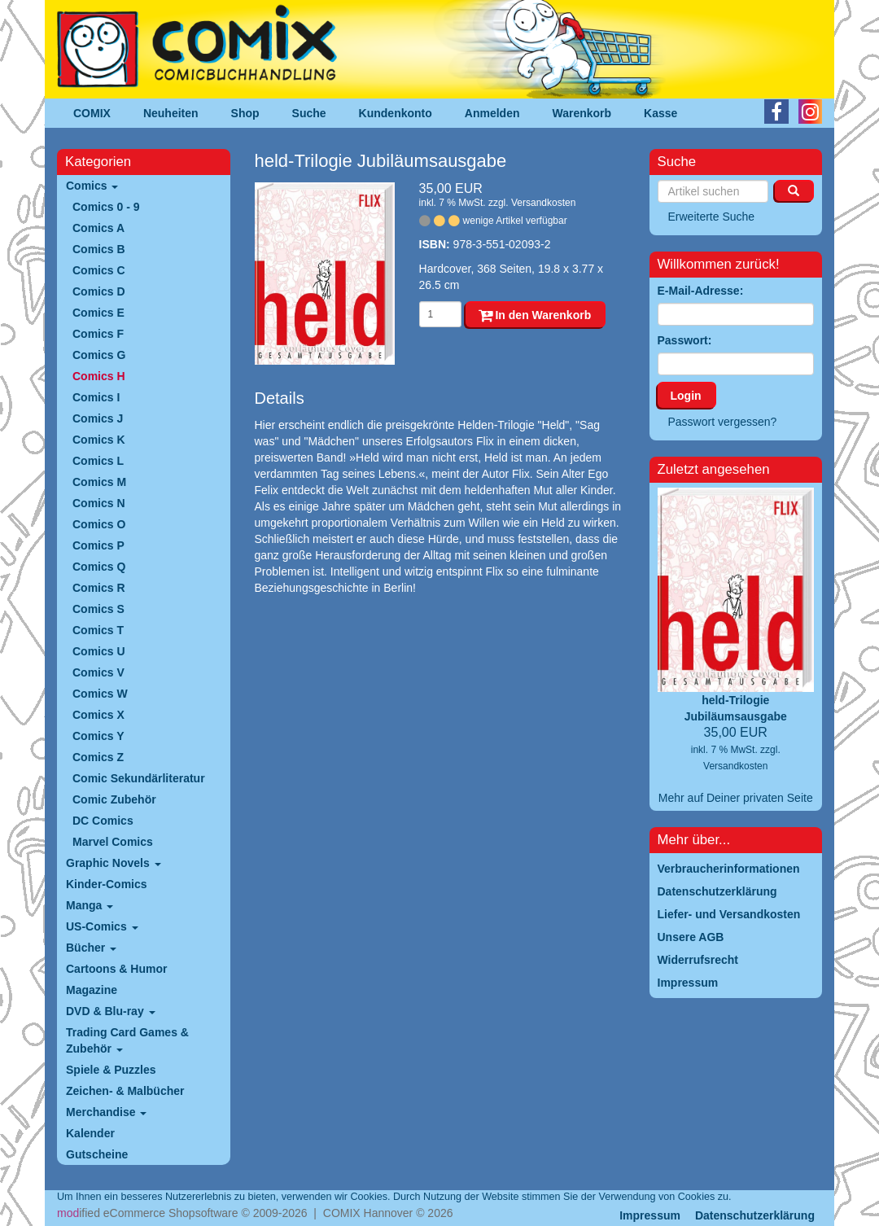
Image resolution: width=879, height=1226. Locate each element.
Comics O (98, 524)
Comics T (98, 630)
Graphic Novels (113, 862)
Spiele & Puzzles (110, 1069)
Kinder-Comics (106, 884)
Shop (245, 113)
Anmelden (492, 113)
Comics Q (98, 566)
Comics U (98, 651)
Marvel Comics (112, 841)
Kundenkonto (395, 113)
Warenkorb (582, 113)
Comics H (98, 376)
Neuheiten (171, 113)
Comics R (98, 587)
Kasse (660, 113)
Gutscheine (97, 1154)
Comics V (98, 672)
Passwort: (685, 340)
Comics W (100, 693)
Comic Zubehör (114, 799)
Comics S (98, 608)
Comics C (98, 270)
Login (686, 395)
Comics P (98, 545)
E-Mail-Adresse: (701, 290)
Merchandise (106, 1112)
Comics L (98, 460)
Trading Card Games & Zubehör (127, 1040)
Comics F (98, 333)
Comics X (98, 714)
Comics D (98, 291)
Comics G (98, 354)
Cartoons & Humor (116, 968)
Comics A (98, 227)
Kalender (90, 1133)
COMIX (92, 113)
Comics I (96, 397)
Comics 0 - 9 (105, 206)
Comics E (98, 312)
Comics (92, 185)
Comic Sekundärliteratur (138, 778)
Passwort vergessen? (722, 421)
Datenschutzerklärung (755, 1215)
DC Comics (102, 820)
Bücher (91, 947)
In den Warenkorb (535, 315)
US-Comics (102, 926)
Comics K (98, 439)
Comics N (98, 503)
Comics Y (98, 735)
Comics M (99, 481)
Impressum (649, 1215)
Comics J (97, 418)
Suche (309, 113)
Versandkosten (543, 202)
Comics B (98, 249)
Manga (89, 905)
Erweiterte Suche (711, 216)
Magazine (91, 989)
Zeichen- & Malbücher (125, 1090)
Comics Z (98, 757)
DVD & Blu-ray (110, 1011)
